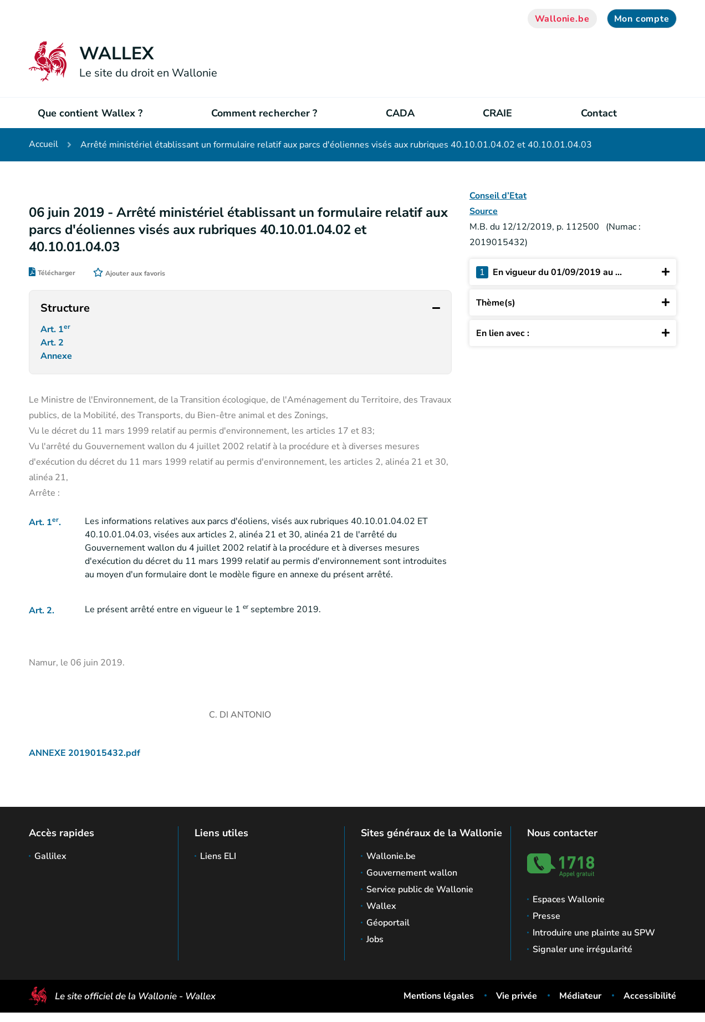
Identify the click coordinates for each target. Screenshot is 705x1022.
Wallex (381, 906)
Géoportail (388, 922)
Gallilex (50, 856)
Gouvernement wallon (411, 872)
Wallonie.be (562, 19)
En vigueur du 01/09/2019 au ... (573, 272)
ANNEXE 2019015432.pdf (84, 760)
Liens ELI (218, 856)
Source (483, 211)
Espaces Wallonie (569, 899)
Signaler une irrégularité (582, 949)
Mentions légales (438, 996)
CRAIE (497, 113)
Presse (546, 916)
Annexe (58, 362)
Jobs (375, 939)
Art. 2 (53, 346)
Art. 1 (56, 330)
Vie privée (516, 996)
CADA (400, 113)
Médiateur (580, 996)
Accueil (43, 145)
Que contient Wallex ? (90, 113)
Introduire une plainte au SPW (594, 932)
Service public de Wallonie (419, 889)
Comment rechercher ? (264, 113)
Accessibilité (650, 996)
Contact (599, 113)
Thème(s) (573, 302)
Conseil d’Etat (498, 196)
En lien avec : (573, 333)
